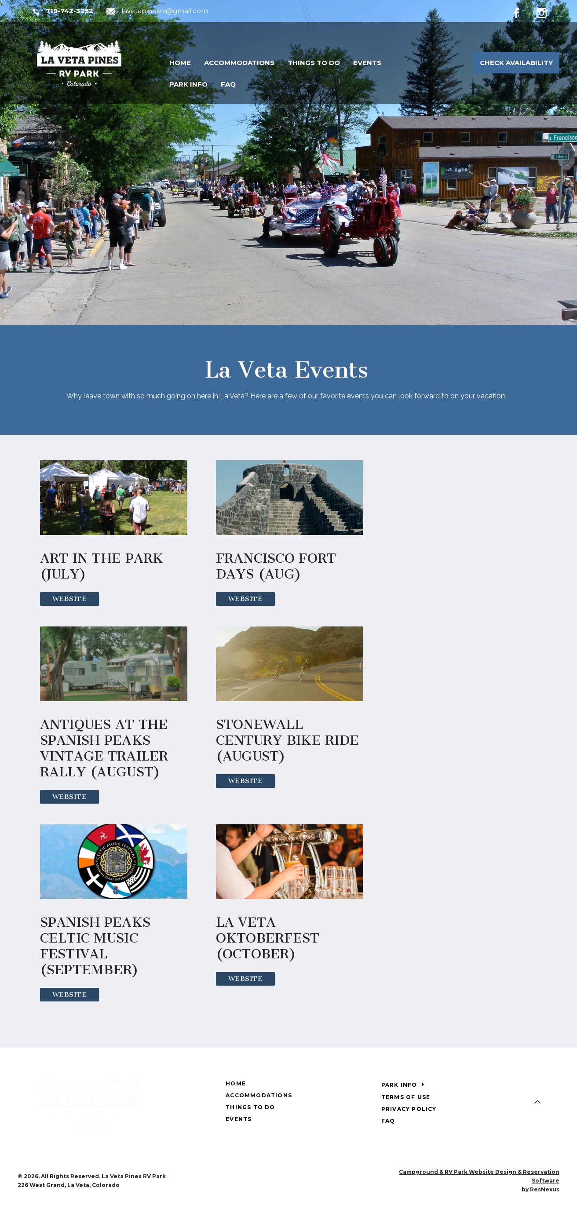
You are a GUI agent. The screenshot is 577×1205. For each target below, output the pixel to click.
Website (69, 599)
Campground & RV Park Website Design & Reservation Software (479, 1176)
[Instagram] (548, 11)
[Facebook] (523, 11)
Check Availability (516, 62)
